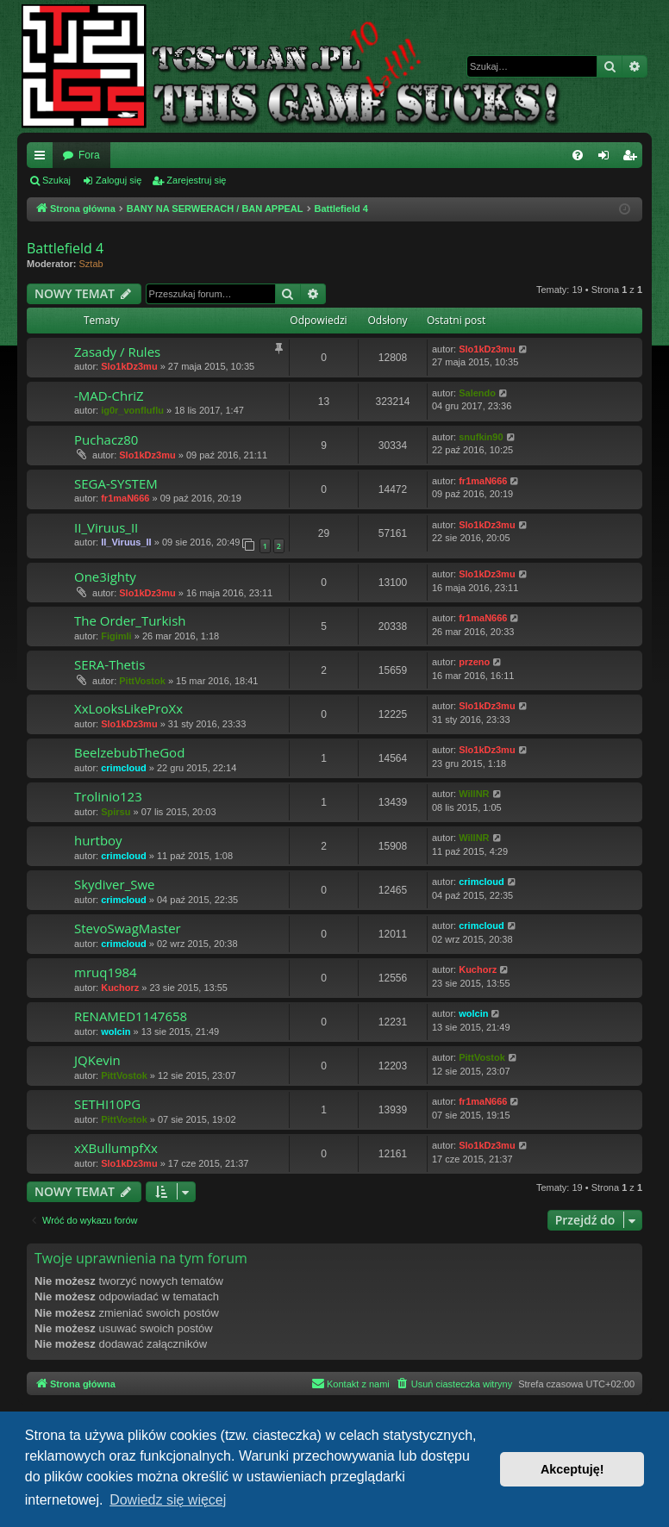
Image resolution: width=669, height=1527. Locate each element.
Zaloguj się (118, 180)
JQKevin (97, 1060)
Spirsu (115, 812)
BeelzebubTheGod (129, 752)
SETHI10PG (107, 1104)
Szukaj (56, 180)
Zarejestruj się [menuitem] (632, 158)
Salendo (477, 393)
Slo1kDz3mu (129, 366)
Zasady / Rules (117, 351)
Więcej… (43, 158)
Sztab (91, 264)
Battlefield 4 (65, 248)
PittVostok (142, 681)
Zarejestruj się (196, 180)
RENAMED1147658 (130, 1016)
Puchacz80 (106, 439)
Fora (89, 155)
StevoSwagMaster (127, 928)
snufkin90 (481, 437)
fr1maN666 (125, 498)
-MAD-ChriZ (109, 395)
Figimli (116, 636)
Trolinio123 (108, 796)
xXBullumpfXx (116, 1147)
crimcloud (124, 768)
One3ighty (105, 576)
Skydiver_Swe (114, 884)
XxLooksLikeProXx (128, 708)
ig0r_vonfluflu (132, 410)
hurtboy (98, 840)
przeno (474, 662)
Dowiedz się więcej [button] (167, 1500)
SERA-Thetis (109, 664)
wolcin (115, 1031)
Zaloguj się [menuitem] (607, 158)
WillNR (474, 793)
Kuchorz (120, 987)
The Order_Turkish (130, 620)
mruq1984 (105, 972)
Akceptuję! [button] (572, 1469)
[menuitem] (578, 155)
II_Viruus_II (106, 527)
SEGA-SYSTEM (116, 483)
